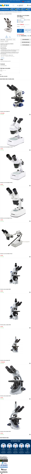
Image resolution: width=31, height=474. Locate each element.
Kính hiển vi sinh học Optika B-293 (5, 360)
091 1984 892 (15, 452)
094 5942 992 (3, 452)
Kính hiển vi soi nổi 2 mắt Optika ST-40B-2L (6, 182)
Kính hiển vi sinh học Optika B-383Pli (5, 289)
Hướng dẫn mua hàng (28, 1)
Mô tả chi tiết (3, 39)
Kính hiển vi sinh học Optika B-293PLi (5, 431)
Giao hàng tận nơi (20, 30)
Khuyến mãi (11, 0)
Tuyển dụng (3, 2)
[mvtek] (30, 114)
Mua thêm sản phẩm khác (27, 31)
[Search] (13, 5)
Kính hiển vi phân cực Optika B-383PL (5, 324)
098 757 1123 (27, 452)
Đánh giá (6, 41)
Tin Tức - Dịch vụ (5, 0)
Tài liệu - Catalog (8, 2)
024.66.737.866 (21, 452)
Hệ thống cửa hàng (17, 0)
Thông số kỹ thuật (9, 39)
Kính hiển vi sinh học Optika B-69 (5, 111)
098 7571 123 (9, 452)
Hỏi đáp (14, 0)
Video (8, 0)
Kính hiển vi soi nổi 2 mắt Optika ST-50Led (6, 253)
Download (2, 41)
